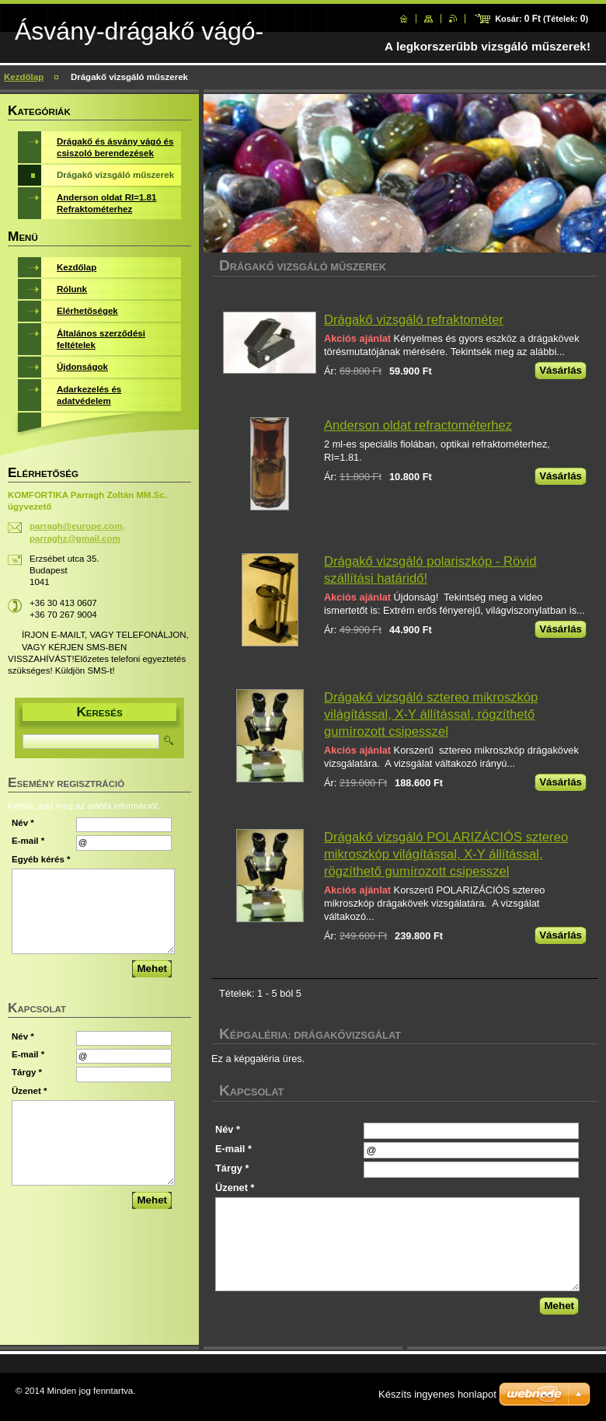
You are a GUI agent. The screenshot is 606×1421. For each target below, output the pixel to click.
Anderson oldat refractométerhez (418, 425)
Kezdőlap (24, 77)
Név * (227, 1129)
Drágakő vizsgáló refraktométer (413, 319)
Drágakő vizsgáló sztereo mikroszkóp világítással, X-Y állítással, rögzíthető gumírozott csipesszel (431, 714)
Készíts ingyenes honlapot (437, 1394)
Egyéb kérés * (41, 859)
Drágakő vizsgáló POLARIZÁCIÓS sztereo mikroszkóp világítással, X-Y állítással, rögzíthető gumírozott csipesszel (446, 854)
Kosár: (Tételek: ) (541, 18)
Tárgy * (232, 1168)
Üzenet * (235, 1187)
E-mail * (233, 1149)
